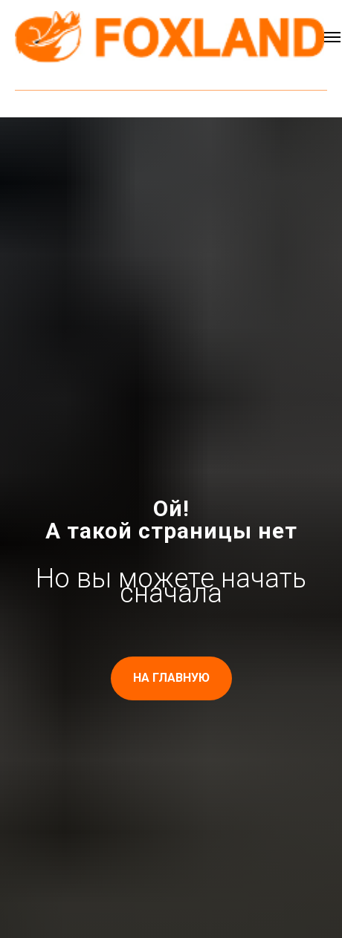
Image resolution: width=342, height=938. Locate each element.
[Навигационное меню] (332, 37)
